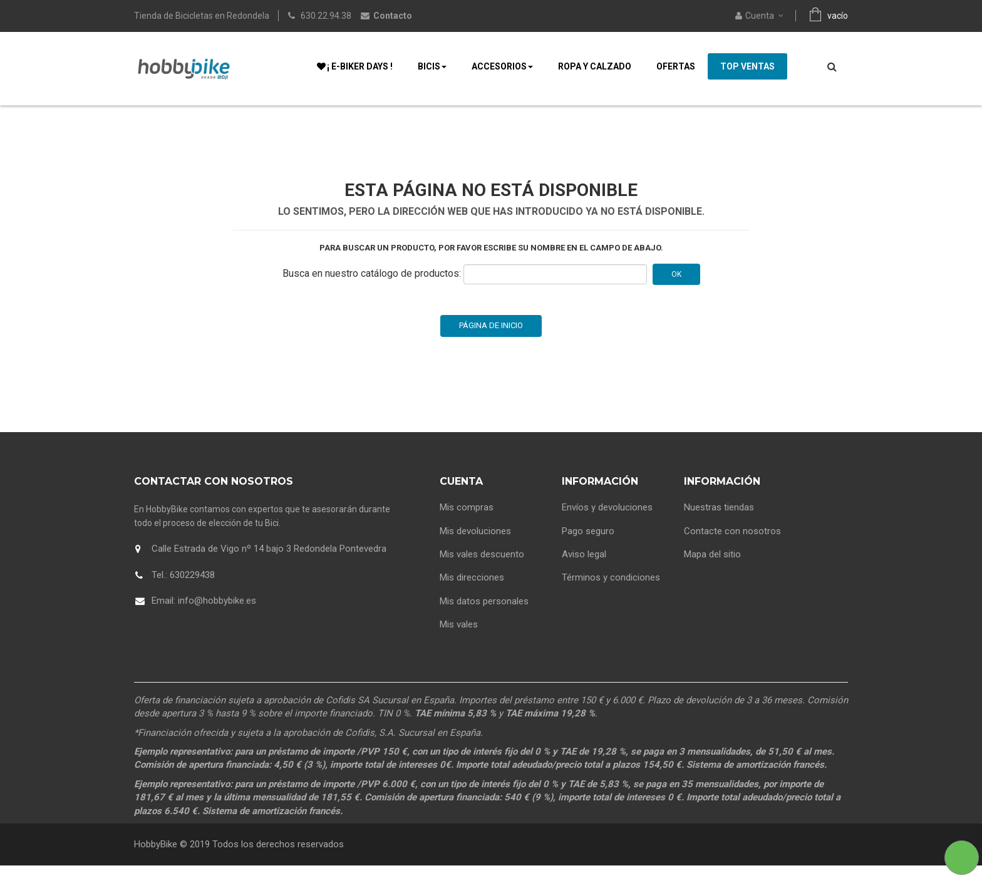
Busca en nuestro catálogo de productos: (371, 286)
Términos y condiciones (611, 590)
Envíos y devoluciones (607, 519)
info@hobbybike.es (217, 613)
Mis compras (467, 519)
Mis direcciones (472, 590)
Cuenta (461, 494)
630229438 (192, 587)
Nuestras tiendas (719, 519)
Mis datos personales (484, 613)
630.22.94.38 (326, 16)
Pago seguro (588, 543)
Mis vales (459, 637)
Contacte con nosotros (732, 543)
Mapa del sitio (712, 566)
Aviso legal (584, 566)
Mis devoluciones (475, 543)
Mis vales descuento (482, 566)
